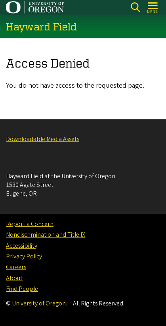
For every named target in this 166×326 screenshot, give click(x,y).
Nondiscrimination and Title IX (45, 234)
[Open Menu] (153, 7)
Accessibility (21, 245)
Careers (16, 267)
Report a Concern (29, 224)
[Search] (135, 7)
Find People (22, 289)
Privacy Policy (24, 256)
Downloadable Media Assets (42, 139)
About (14, 278)
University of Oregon (39, 303)
